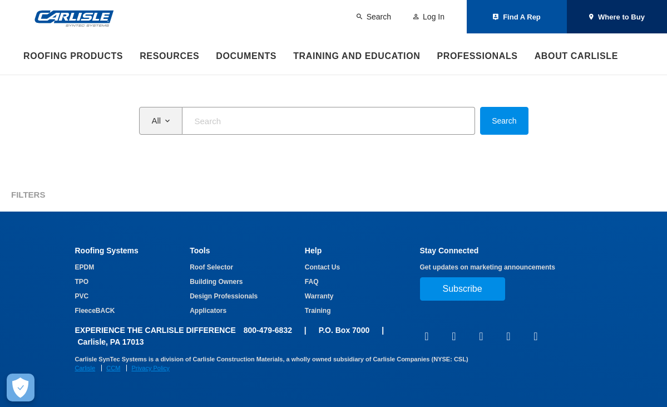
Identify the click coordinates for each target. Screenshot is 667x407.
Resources (169, 56)
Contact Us (322, 267)
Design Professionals (224, 296)
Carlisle (85, 368)
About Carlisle (576, 56)
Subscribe (462, 288)
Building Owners (216, 282)
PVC (82, 296)
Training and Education (356, 56)
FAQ (312, 282)
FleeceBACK (95, 311)
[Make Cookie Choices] (20, 387)
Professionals (477, 56)
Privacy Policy (150, 368)
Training (318, 311)
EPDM (85, 267)
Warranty (319, 296)
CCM (113, 368)
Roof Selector (211, 267)
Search (504, 120)
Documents (246, 56)
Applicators (208, 311)
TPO (82, 282)
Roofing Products (73, 56)
